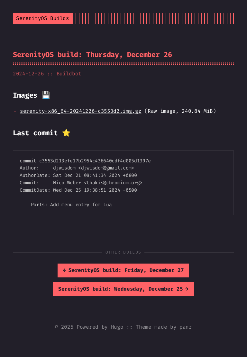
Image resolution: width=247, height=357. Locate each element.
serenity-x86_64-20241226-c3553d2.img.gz (81, 111)
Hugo (117, 326)
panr (185, 326)
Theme (143, 326)
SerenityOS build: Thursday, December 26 (92, 54)
